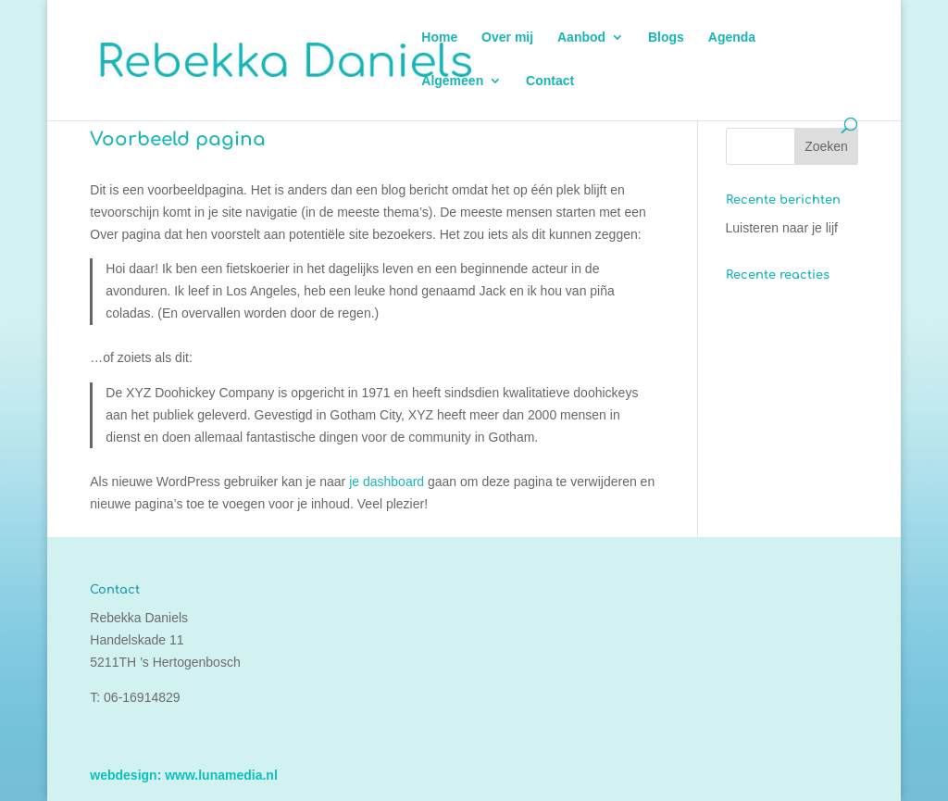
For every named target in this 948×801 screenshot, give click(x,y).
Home (439, 37)
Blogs (666, 37)
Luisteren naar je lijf (782, 227)
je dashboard (386, 481)
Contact (550, 81)
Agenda (731, 37)
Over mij (507, 37)
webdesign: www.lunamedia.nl (184, 775)
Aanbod (581, 37)
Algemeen (452, 81)
